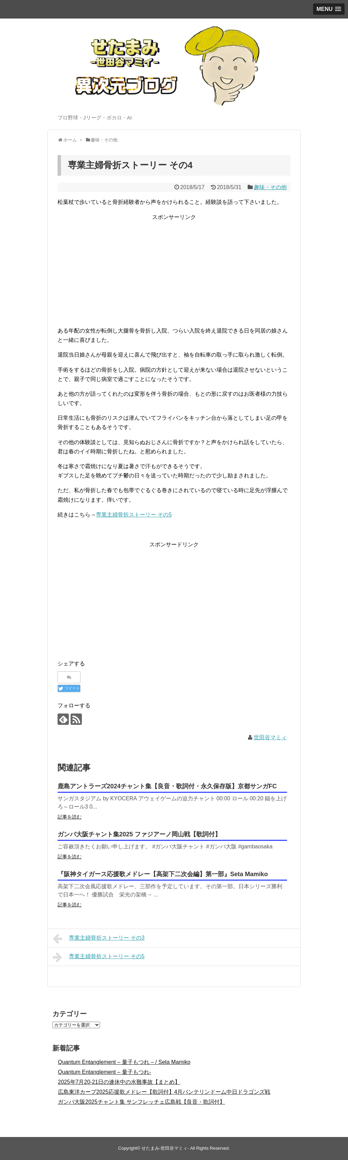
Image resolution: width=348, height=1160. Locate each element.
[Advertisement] (174, 270)
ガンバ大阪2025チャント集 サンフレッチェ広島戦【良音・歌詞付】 (141, 1102)
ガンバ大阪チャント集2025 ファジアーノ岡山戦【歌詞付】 (139, 834)
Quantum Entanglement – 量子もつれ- (104, 1072)
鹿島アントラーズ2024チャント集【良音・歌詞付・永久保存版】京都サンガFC (167, 786)
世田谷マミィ (270, 737)
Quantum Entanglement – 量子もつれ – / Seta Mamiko (124, 1062)
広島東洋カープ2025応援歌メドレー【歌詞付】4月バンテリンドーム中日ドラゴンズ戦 (164, 1092)
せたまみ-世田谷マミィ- (165, 1148)
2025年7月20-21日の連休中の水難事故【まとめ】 (119, 1082)
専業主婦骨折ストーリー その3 (99, 938)
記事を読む (70, 817)
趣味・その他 (270, 187)
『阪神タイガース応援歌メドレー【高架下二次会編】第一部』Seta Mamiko (163, 874)
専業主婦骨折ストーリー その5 (134, 515)
